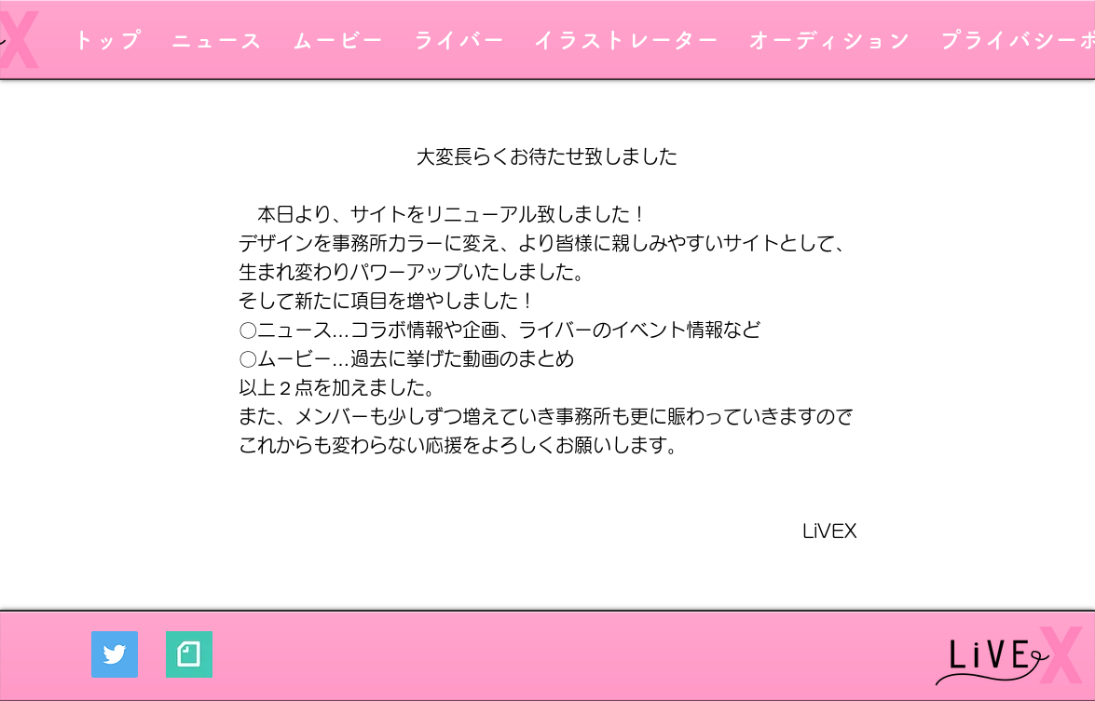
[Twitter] (114, 654)
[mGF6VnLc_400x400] (189, 654)
